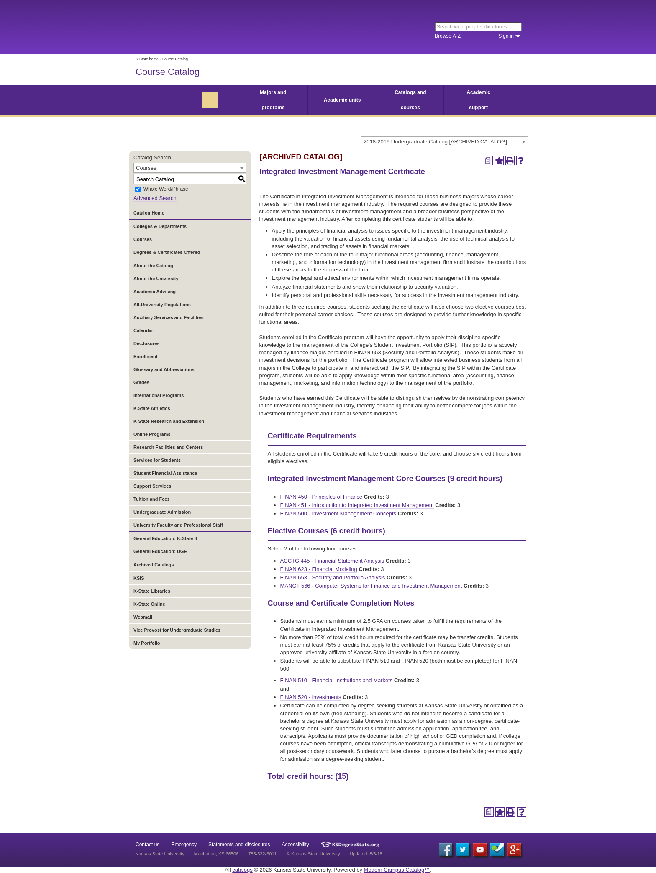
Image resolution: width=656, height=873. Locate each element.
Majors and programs (273, 100)
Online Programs (152, 434)
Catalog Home (148, 212)
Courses (142, 239)
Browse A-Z (448, 36)
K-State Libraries (151, 591)
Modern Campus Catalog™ (397, 870)
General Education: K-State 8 (165, 538)
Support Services (152, 486)
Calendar (143, 330)
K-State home (147, 59)
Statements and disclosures (239, 844)
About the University (156, 278)
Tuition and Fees (151, 499)
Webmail (142, 617)
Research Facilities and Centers (168, 447)
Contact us (147, 844)
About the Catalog (153, 265)
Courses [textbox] (146, 168)
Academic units (342, 100)
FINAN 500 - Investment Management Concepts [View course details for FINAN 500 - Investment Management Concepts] (338, 513)
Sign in (506, 36)
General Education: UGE (160, 551)
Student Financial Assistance (165, 473)
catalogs (242, 870)
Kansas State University (203, 27)
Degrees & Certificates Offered (166, 252)
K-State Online (149, 604)
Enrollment (145, 356)
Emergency (184, 844)
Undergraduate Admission (162, 512)
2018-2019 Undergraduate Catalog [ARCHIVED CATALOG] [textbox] (435, 141)
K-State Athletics (151, 408)
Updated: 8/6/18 (366, 853)
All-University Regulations (162, 304)
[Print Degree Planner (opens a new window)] (488, 160)
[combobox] (444, 141)
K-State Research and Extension (168, 421)
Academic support (478, 100)
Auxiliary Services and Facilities (168, 317)
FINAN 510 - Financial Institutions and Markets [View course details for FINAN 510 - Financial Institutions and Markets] (336, 680)
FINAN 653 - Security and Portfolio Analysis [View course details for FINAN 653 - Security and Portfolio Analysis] (332, 577)
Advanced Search (155, 198)
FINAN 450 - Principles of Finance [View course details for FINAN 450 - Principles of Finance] (321, 497)
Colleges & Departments (160, 226)
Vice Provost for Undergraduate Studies (176, 629)
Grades (141, 382)
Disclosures (146, 343)
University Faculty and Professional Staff (178, 524)
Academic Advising (154, 291)
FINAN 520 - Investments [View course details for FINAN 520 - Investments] (310, 697)
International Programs (158, 395)
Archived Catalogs (153, 564)
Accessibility (295, 844)
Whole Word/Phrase (166, 189)
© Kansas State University (313, 853)
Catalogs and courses (410, 100)
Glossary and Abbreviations (164, 369)
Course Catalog (168, 72)
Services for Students (157, 460)
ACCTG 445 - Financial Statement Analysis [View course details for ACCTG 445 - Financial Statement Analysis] (332, 561)
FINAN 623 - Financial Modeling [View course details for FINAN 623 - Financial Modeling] (318, 569)
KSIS (138, 578)
